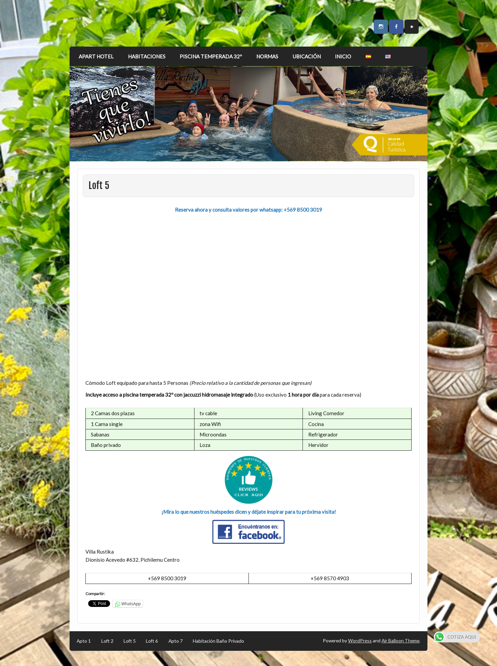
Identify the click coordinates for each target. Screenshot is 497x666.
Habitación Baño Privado (218, 641)
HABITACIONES (146, 56)
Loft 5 (130, 641)
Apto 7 (175, 641)
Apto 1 (84, 641)
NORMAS (267, 56)
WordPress (360, 640)
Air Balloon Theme (400, 640)
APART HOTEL (96, 56)
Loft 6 (152, 641)
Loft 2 (107, 641)
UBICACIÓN (307, 56)
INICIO (343, 56)
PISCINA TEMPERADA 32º (211, 56)
